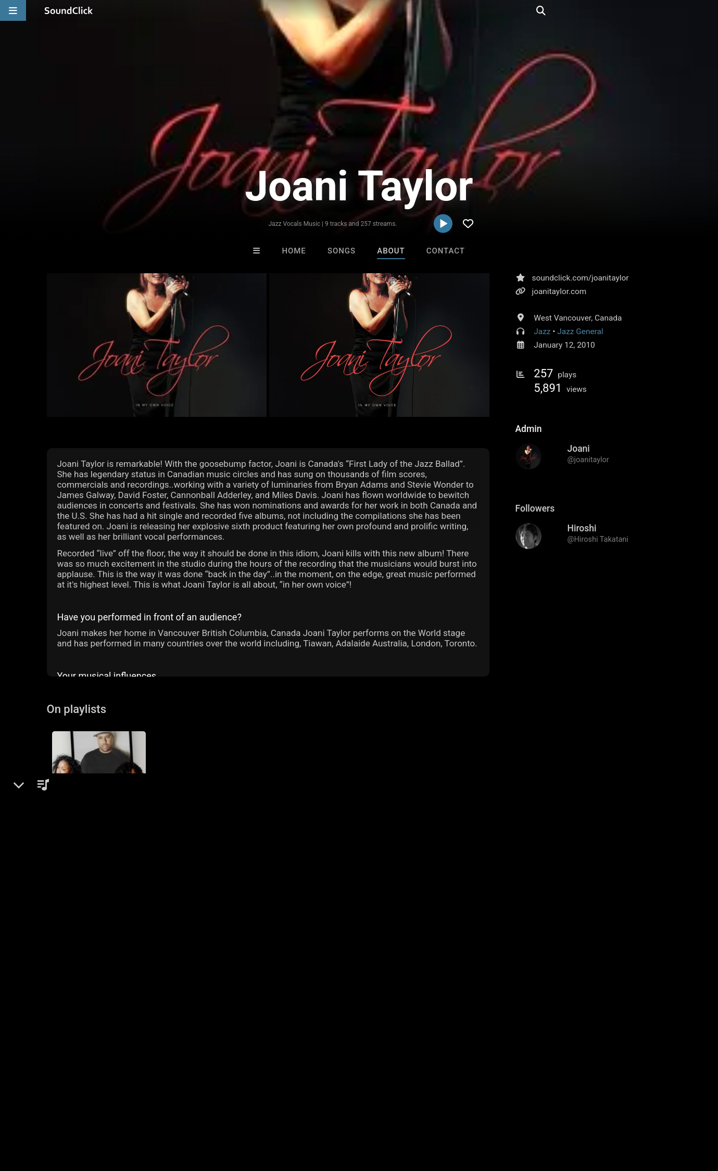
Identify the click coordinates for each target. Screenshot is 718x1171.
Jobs (143, 1109)
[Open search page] (707, 10)
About (391, 251)
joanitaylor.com (559, 291)
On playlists (77, 709)
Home (294, 251)
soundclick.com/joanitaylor (580, 278)
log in (125, 920)
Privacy (248, 1109)
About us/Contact (92, 1109)
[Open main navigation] (13, 10)
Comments (75, 898)
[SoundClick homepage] (68, 10)
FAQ (43, 1109)
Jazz (542, 331)
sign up (87, 920)
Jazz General (580, 331)
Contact (445, 251)
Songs (341, 251)
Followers (535, 508)
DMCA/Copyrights (193, 1109)
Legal (281, 1109)
